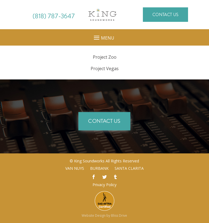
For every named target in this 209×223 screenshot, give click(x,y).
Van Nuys (74, 168)
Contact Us (165, 14)
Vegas (105, 69)
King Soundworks (89, 160)
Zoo (104, 57)
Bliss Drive (119, 215)
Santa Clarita (129, 168)
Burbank (99, 168)
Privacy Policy (104, 184)
